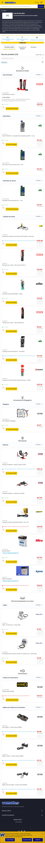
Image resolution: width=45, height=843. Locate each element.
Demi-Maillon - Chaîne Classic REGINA (12, 728)
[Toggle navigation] (3, 2)
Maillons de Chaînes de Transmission (21, 709)
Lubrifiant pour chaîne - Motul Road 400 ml (13, 323)
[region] (22, 837)
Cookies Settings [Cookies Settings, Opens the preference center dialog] (10, 839)
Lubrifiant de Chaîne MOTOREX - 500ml (12, 294)
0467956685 (18, 823)
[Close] (42, 834)
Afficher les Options (12, 108)
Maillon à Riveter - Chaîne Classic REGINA (12, 757)
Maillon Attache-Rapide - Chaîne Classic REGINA (14, 786)
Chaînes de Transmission (21, 679)
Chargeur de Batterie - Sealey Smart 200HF (13, 494)
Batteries (21, 445)
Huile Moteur (21, 116)
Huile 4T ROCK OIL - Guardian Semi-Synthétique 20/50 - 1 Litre (18, 136)
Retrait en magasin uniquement (10, 554)
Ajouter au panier (11, 144)
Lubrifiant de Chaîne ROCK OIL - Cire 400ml (13, 352)
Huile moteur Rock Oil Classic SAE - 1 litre (12, 165)
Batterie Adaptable (7, 580)
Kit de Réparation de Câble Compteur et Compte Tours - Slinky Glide (19, 655)
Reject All (38, 839)
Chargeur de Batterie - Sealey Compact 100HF (14, 465)
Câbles (21, 606)
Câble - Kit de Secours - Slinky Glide (11, 626)
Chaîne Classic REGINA (8, 692)
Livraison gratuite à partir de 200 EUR (7, 40)
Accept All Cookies (27, 839)
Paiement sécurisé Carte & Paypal (22, 40)
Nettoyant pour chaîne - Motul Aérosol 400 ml (13, 265)
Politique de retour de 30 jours (37, 40)
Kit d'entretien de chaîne (8, 94)
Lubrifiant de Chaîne (21, 217)
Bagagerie (21, 405)
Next (43, 48)
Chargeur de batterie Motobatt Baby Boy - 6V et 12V (15, 523)
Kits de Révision (21, 75)
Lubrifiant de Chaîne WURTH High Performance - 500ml (16, 381)
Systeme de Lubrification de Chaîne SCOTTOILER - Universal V (18, 236)
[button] (38, 2)
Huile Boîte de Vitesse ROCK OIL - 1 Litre (12, 200)
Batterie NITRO (6, 552)
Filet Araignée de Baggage (9, 421)
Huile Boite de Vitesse (21, 181)
